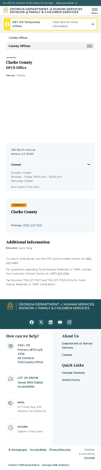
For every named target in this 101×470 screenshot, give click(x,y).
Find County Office (30, 362)
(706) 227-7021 (32, 225)
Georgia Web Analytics (55, 465)
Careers (67, 354)
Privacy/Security (60, 449)
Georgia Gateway (73, 372)
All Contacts (26, 357)
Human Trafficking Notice (24, 465)
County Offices (18, 37)
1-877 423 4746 (59, 273)
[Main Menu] (93, 10)
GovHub (89, 457)
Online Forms (71, 379)
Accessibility (38, 449)
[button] (89, 46)
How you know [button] (65, 3)
